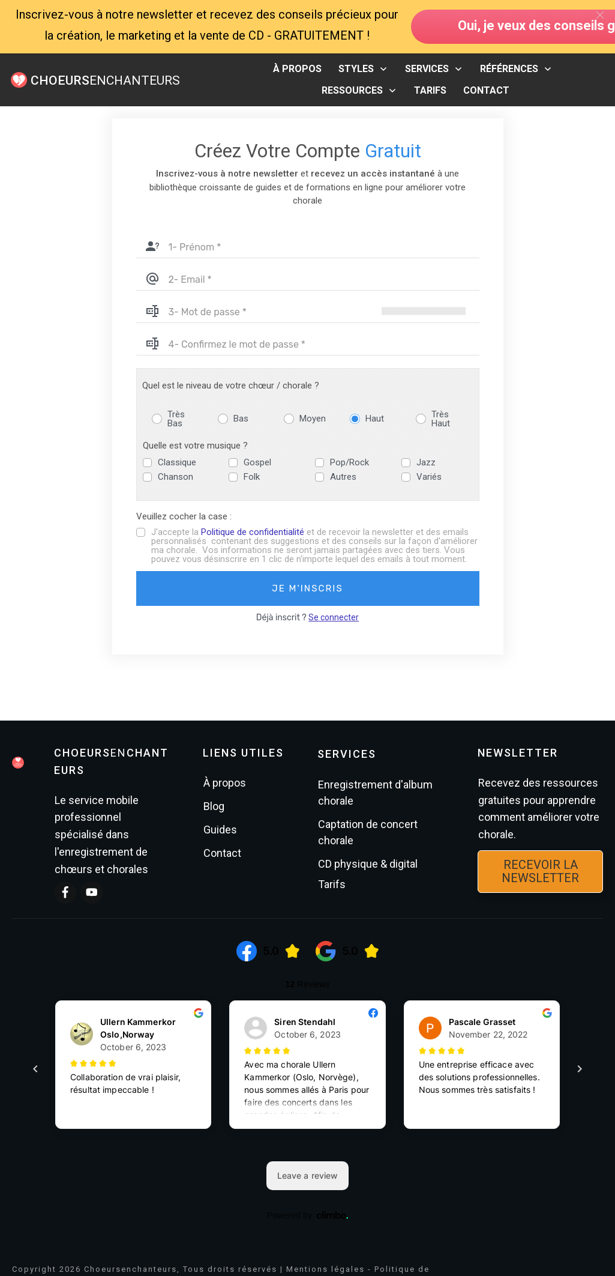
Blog (213, 806)
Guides (220, 829)
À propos (224, 782)
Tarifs (332, 884)
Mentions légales (325, 1269)
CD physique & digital (368, 863)
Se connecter (333, 617)
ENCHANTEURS (105, 80)
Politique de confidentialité (252, 532)
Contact (222, 853)
